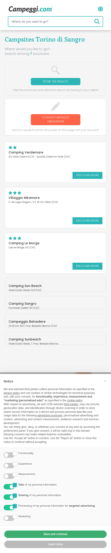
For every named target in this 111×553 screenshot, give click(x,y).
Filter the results (55, 81)
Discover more (87, 175)
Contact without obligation (55, 119)
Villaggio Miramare (24, 197)
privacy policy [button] (12, 393)
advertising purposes (49, 415)
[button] (105, 381)
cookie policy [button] (74, 400)
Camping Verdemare (26, 152)
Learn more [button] (55, 544)
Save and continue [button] (55, 534)
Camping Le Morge (24, 243)
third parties (71, 404)
